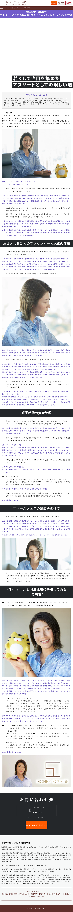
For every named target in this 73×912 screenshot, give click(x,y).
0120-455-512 (38, 811)
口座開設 (54, 3)
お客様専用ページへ (61, 3)
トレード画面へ (68, 3)
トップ (1, 8)
